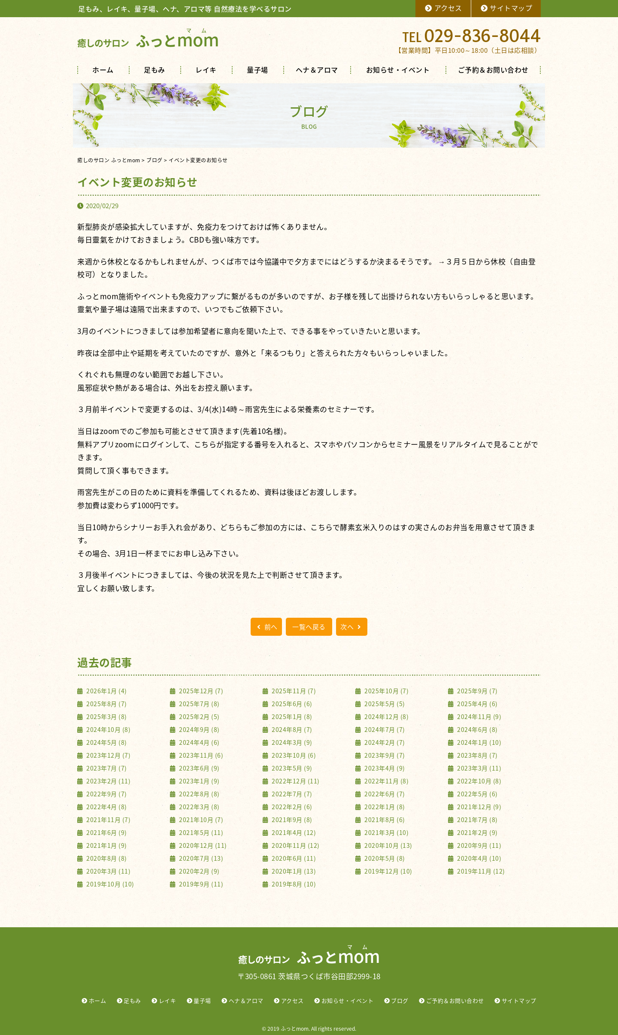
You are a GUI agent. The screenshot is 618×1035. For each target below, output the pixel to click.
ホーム (103, 69)
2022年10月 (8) (479, 781)
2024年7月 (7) (384, 729)
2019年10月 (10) (109, 884)
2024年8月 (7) (291, 729)
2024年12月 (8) (386, 716)
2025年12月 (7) (201, 690)
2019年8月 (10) (293, 884)
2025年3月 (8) (106, 716)
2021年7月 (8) (477, 819)
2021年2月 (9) (477, 832)
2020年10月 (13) (387, 845)
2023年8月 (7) (477, 755)
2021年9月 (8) (291, 819)
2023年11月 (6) (201, 755)
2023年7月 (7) (106, 768)
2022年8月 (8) (199, 793)
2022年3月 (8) (199, 806)
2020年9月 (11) (479, 845)
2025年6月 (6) (291, 703)
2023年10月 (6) (293, 755)
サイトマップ (506, 8)
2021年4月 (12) (293, 832)
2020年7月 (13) (201, 858)
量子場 (257, 69)
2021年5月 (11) (201, 832)
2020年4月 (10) (479, 858)
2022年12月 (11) (295, 781)
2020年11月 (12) (295, 845)
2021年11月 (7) (108, 819)
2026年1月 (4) (106, 690)
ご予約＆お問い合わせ (493, 69)
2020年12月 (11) (202, 845)
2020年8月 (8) (106, 858)
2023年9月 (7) (384, 755)
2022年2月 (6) (291, 806)
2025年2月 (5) (199, 716)
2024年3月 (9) (291, 742)
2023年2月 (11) (108, 781)
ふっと (148, 40)
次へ (351, 626)
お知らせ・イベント (398, 69)
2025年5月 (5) (384, 703)
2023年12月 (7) (108, 755)
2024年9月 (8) (199, 729)
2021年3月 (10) (386, 832)
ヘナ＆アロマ (317, 69)
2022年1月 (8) (384, 806)
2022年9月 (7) (106, 793)
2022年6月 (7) (384, 793)
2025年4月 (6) (477, 703)
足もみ (154, 69)
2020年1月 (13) (293, 871)
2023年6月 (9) (199, 768)
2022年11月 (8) (386, 781)
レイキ (206, 69)
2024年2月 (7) (384, 742)
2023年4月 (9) (384, 768)
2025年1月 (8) (291, 716)
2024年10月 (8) (108, 729)
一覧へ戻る (309, 626)
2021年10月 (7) (201, 819)
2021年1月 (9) (106, 845)
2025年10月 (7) (386, 690)
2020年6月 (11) (293, 858)
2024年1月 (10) (479, 742)
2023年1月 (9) (199, 781)
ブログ (400, 1000)
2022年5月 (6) (477, 793)
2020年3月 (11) (108, 871)
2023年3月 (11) (479, 768)
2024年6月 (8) (477, 729)
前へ (266, 626)
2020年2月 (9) (199, 871)
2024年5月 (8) (106, 742)
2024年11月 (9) (479, 716)
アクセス (443, 8)
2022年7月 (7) (291, 793)
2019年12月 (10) (387, 871)
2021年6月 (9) (106, 832)
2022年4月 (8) (106, 806)
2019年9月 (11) (201, 884)
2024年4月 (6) (199, 742)
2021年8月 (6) (384, 819)
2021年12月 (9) (479, 806)
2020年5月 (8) (384, 858)
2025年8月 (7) (106, 703)
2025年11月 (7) (293, 690)
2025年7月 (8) (199, 703)
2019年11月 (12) (480, 871)
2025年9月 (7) (477, 690)
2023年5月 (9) (291, 768)
